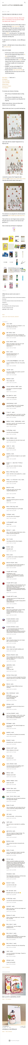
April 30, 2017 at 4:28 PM (11, 886)
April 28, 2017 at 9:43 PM (11, 744)
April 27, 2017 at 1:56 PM (11, 408)
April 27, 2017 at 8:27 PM (11, 550)
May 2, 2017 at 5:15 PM (11, 964)
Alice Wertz (4, 77)
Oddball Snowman (9, 1029)
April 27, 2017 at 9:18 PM (11, 558)
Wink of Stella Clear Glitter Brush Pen (16, 215)
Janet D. (9, 446)
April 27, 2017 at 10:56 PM (11, 592)
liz (7, 638)
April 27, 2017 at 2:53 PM (11, 442)
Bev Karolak (10, 890)
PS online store (7, 46)
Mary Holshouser (11, 693)
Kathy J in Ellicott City (14, 479)
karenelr (9, 906)
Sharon (8, 684)
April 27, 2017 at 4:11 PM (11, 510)
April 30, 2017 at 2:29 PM (11, 855)
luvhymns (9, 514)
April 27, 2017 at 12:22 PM (11, 382)
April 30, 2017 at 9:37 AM (11, 818)
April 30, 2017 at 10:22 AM (11, 827)
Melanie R (9, 915)
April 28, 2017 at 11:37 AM (11, 680)
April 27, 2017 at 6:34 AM (11, 328)
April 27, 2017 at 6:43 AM (11, 337)
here (3, 19)
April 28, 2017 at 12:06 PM (11, 689)
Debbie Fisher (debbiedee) (14, 421)
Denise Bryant (10, 562)
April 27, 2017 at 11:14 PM (11, 615)
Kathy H (9, 850)
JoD (7, 814)
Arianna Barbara (11, 619)
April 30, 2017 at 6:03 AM (11, 776)
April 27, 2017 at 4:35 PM (11, 526)
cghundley (9, 665)
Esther (8, 547)
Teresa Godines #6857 (12, 386)
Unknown (9, 607)
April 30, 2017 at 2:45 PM (11, 869)
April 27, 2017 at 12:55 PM (11, 391)
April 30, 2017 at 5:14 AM (11, 768)
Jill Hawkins (4, 79)
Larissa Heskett (11, 713)
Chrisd (8, 859)
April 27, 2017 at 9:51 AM (11, 356)
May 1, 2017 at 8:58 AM (11, 920)
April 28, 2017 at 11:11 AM (11, 671)
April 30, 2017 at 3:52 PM (11, 878)
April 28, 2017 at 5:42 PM (11, 728)
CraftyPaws (9, 430)
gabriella (9, 831)
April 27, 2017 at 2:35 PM (11, 426)
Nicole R (9, 882)
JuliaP (8, 369)
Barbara (9, 378)
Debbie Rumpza (10, 780)
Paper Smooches (15, 26)
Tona (8, 756)
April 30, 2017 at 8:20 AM (11, 792)
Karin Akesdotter (6, 81)
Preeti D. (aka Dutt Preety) (15, 462)
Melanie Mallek (11, 654)
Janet (8, 951)
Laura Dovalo (10, 763)
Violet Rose (10, 788)
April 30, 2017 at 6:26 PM (11, 902)
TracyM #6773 (10, 571)
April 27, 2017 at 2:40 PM (11, 434)
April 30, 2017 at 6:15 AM (11, 784)
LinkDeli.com (4, 290)
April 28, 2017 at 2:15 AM (11, 634)
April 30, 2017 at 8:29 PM (11, 911)
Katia (8, 554)
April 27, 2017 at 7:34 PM (11, 543)
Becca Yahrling (11, 471)
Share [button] (3, 314)
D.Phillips (9, 898)
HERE (7, 33)
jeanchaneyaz (10, 403)
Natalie (9, 487)
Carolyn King (10, 675)
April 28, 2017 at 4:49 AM (11, 643)
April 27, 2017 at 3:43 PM (11, 483)
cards (6, 316)
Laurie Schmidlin (6, 82)
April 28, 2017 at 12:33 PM (11, 709)
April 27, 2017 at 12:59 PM (11, 399)
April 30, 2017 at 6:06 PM (11, 894)
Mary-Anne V (10, 924)
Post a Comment (6, 967)
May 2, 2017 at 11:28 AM (11, 947)
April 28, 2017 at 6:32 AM (11, 650)
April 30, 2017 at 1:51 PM (11, 846)
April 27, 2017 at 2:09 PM (11, 417)
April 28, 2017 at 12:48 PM (11, 719)
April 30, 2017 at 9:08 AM (11, 801)
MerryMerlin (10, 395)
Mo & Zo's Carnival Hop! (11, 997)
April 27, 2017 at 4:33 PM (11, 518)
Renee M (9, 805)
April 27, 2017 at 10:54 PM (11, 578)
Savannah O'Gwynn (6, 86)
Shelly (8, 772)
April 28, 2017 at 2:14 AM (11, 622)
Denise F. (9, 530)
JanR (8, 822)
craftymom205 (10, 522)
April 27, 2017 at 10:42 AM (11, 374)
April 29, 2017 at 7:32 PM (11, 759)
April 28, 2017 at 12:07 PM (11, 700)
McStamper (9, 723)
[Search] (25, 2)
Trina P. (9, 412)
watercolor (4, 178)
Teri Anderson (5, 87)
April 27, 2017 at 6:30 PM (11, 535)
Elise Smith (10, 341)
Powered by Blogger (14, 1040)
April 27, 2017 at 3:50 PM (11, 493)
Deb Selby (9, 332)
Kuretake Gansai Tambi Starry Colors (17, 178)
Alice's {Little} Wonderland (12, 5)
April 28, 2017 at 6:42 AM (11, 661)
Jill (8, 323)
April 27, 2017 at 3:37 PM (11, 467)
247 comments (8, 999)
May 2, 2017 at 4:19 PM (11, 956)
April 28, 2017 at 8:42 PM (11, 736)
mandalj (9, 453)
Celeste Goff (10, 748)
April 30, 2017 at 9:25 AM (11, 810)
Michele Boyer (5, 84)
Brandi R (9, 740)
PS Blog (20, 59)
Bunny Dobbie (10, 438)
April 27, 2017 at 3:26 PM (11, 458)
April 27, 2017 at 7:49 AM (11, 347)
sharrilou (9, 647)
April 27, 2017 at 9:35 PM (11, 567)
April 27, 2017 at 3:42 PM (11, 475)
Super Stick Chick (12, 796)
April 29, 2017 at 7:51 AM (11, 752)
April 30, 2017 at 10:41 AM (11, 837)
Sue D (8, 539)
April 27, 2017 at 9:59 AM (11, 365)
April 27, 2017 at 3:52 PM (11, 502)
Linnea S (9, 497)
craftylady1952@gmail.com (14, 360)
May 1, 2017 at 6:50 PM (11, 939)
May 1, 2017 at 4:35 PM (11, 929)
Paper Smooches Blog (18, 69)
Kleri (8, 351)
